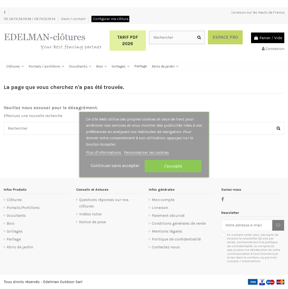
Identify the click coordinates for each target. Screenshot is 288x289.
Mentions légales (167, 231)
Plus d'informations (104, 152)
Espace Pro (225, 37)
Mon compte (163, 199)
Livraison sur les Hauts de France (257, 12)
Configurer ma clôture (110, 19)
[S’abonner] (278, 225)
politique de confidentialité (252, 244)
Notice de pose (92, 222)
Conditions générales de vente (179, 223)
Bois (11, 223)
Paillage (14, 239)
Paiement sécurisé (168, 215)
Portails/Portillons (23, 207)
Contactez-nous (166, 247)
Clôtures (14, 199)
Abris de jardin (20, 247)
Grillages (15, 231)
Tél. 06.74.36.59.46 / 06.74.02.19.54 (30, 19)
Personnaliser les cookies (146, 152)
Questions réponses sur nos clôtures (104, 202)
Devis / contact (73, 19)
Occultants (16, 215)
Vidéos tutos (90, 214)
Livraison (160, 207)
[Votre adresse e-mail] (246, 225)
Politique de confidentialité (176, 239)
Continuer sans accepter (115, 165)
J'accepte (173, 166)
